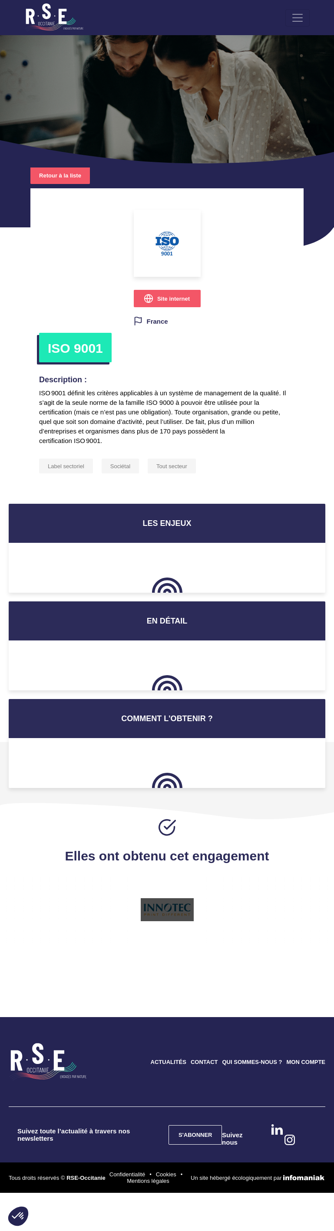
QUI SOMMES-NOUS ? (252, 1063)
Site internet (173, 299)
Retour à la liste (60, 176)
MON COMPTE (305, 1063)
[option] (167, 910)
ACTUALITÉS (168, 1063)
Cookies (166, 1175)
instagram (289, 1141)
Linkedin (277, 1130)
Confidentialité (127, 1175)
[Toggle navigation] (300, 18)
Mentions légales (148, 1181)
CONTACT (204, 1063)
